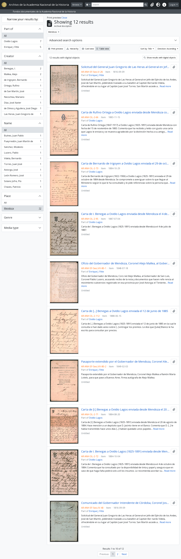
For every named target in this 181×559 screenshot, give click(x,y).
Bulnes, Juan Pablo (22, 136)
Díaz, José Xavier (22, 103)
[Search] (117, 5)
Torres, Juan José (22, 164)
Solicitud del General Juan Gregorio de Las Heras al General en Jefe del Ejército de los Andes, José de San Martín (125, 67)
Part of (8, 29)
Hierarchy (72, 48)
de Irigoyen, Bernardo (22, 80)
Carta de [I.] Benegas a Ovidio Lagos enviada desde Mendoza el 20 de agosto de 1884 (125, 409)
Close (64, 17)
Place (7, 196)
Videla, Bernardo (22, 159)
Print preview (55, 48)
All (5, 35)
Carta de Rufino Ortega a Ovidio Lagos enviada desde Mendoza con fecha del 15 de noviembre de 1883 (125, 112)
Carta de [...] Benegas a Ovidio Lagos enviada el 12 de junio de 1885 (124, 311)
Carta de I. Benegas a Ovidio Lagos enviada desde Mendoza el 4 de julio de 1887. (125, 214)
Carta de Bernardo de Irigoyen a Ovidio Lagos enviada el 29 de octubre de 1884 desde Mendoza (125, 163)
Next (124, 554)
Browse (76, 4)
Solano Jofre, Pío (22, 181)
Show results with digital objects (160, 57)
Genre (8, 217)
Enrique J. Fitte (22, 47)
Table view (102, 48)
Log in (173, 4)
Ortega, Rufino (22, 86)
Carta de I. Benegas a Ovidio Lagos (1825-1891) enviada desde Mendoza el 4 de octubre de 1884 (125, 451)
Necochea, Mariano (22, 97)
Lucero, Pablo (22, 153)
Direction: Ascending (166, 48)
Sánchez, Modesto (22, 147)
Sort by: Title (146, 48)
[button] (152, 5)
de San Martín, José (22, 92)
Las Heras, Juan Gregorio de (22, 114)
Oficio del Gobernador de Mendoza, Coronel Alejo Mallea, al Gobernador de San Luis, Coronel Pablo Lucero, (125, 263)
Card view (88, 48)
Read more (165, 86)
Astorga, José (22, 170)
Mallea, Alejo (22, 75)
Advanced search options (65, 40)
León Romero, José (22, 176)
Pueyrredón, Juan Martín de (22, 142)
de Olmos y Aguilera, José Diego (22, 109)
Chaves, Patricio (22, 187)
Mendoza (22, 209)
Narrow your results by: (22, 19)
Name (8, 123)
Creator (9, 56)
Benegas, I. (22, 69)
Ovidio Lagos (22, 42)
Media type (11, 228)
